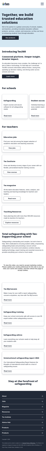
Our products (10, 38)
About (4, 396)
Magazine (5, 406)
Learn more (10, 76)
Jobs (4, 401)
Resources (6, 412)
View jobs (12, 148)
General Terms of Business (28, 443)
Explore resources (12, 222)
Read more (6, 95)
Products (5, 427)
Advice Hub (6, 422)
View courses (12, 172)
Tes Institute (6, 417)
